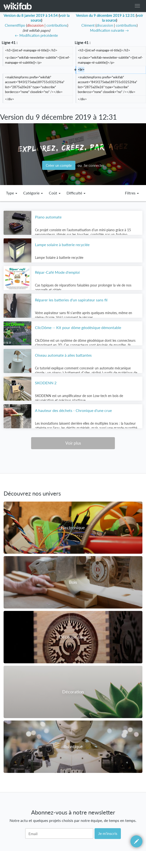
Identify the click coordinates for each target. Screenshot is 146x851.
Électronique (73, 527)
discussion (35, 25)
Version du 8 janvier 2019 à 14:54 (31, 15)
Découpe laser (73, 637)
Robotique (73, 746)
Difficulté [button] (76, 193)
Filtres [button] (132, 193)
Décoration (73, 691)
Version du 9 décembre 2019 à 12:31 (105, 15)
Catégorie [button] (33, 193)
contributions (56, 25)
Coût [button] (55, 193)
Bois (73, 582)
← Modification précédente (36, 35)
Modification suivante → (109, 30)
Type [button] (11, 193)
